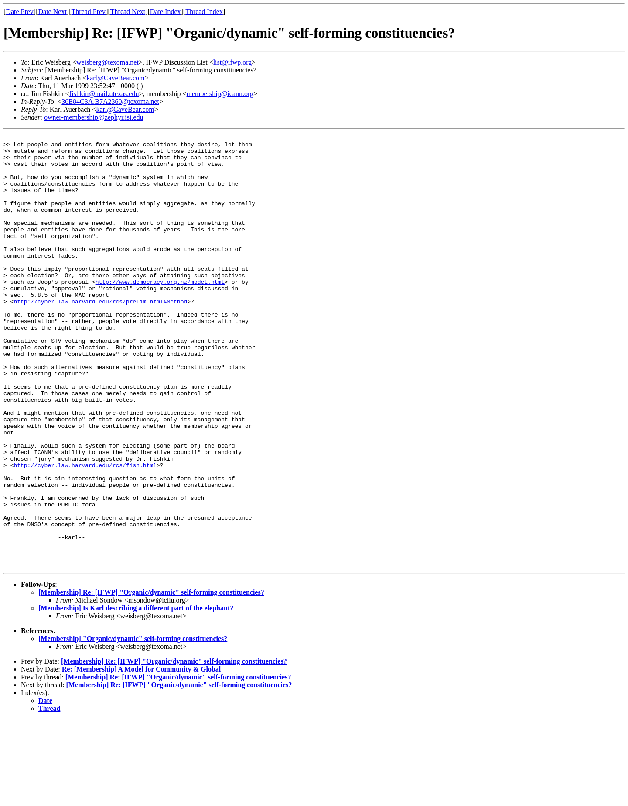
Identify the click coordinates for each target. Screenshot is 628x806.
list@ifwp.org (232, 62)
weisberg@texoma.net (107, 62)
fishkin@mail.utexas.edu (104, 93)
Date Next (52, 11)
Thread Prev (88, 11)
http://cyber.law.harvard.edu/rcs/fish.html (85, 532)
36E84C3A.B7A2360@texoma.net (110, 101)
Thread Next (127, 11)
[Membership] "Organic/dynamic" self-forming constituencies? (132, 725)
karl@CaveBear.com (115, 78)
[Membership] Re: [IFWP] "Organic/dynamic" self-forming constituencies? (151, 678)
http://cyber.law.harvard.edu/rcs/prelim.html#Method (100, 335)
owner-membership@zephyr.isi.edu (93, 117)
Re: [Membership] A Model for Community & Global (141, 755)
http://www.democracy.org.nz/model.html (160, 312)
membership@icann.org (220, 93)
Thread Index (204, 11)
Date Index (165, 11)
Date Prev (20, 11)
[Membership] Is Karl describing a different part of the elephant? (135, 694)
